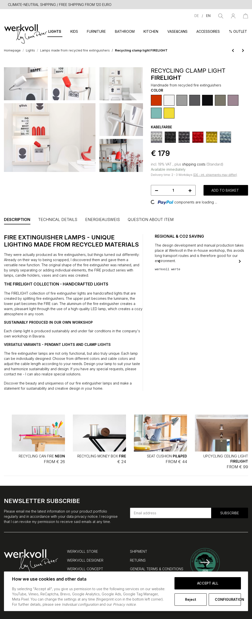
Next (240, 261)
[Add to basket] (8, 64)
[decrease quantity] (156, 190)
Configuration (228, 599)
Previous (159, 261)
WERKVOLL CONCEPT (85, 569)
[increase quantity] (190, 190)
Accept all (207, 583)
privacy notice (86, 516)
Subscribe (229, 513)
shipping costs (194, 164)
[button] (233, 15)
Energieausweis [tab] (102, 219)
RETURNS (138, 560)
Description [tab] (17, 219)
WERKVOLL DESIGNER (85, 560)
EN (208, 16)
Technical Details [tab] (57, 219)
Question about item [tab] (150, 219)
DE (197, 16)
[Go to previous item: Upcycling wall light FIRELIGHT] (233, 50)
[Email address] (170, 513)
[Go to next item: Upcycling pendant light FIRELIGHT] (243, 50)
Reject (190, 599)
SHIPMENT (138, 551)
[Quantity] (173, 190)
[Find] (220, 15)
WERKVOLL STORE (82, 551)
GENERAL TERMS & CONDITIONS (156, 569)
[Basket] (245, 15)
